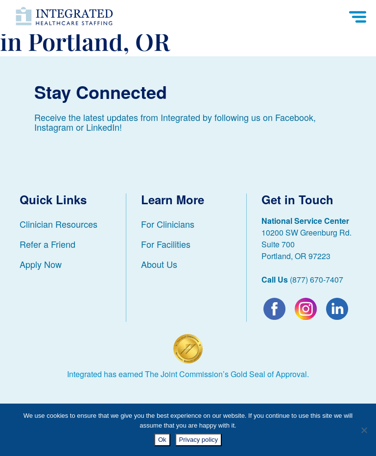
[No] (364, 430)
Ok (162, 439)
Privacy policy (198, 439)
